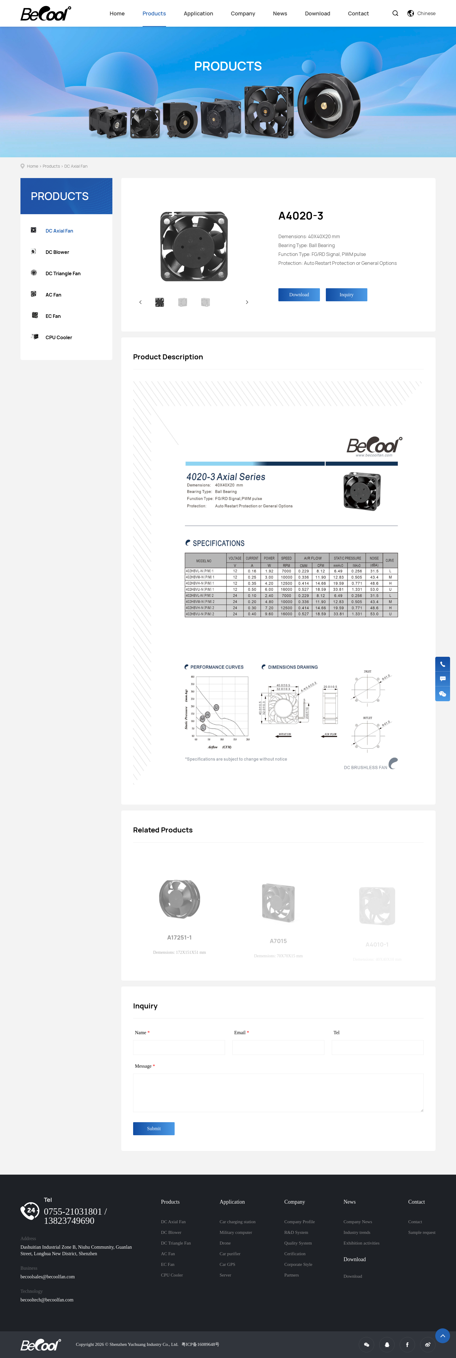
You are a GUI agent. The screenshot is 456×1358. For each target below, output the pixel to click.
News (280, 13)
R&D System (296, 1232)
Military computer (236, 1232)
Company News (358, 1221)
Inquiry (346, 294)
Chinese (421, 13)
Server (225, 1275)
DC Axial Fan (75, 166)
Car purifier (230, 1253)
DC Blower (50, 252)
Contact (358, 13)
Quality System (298, 1243)
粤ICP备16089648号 (200, 1344)
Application (198, 13)
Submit (154, 1128)
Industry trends (357, 1232)
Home (117, 13)
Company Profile (299, 1221)
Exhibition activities (362, 1243)
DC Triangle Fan (56, 273)
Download (317, 13)
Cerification (295, 1253)
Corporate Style (298, 1264)
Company (243, 13)
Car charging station (238, 1221)
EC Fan (46, 316)
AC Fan (46, 294)
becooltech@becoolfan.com (47, 1299)
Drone (225, 1243)
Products (154, 18)
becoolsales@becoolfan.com (47, 1276)
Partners (291, 1275)
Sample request (422, 1232)
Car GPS (227, 1264)
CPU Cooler (51, 337)
